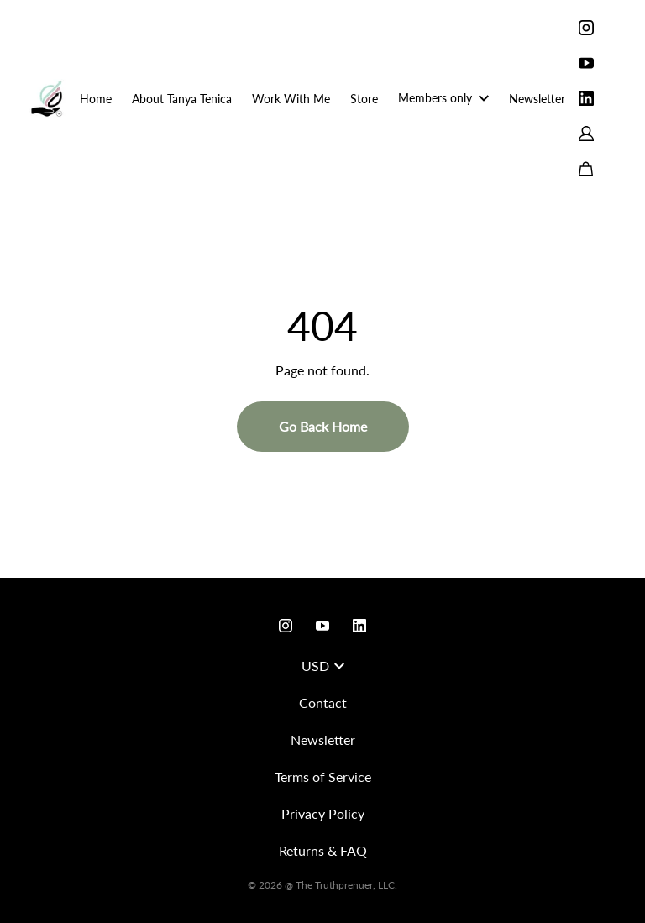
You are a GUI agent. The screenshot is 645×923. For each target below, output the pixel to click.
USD (323, 666)
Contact (323, 703)
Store (364, 99)
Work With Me (291, 99)
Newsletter (537, 99)
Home (96, 99)
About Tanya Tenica (182, 99)
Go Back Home (323, 426)
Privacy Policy (322, 813)
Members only (443, 98)
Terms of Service (323, 776)
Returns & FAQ (323, 850)
